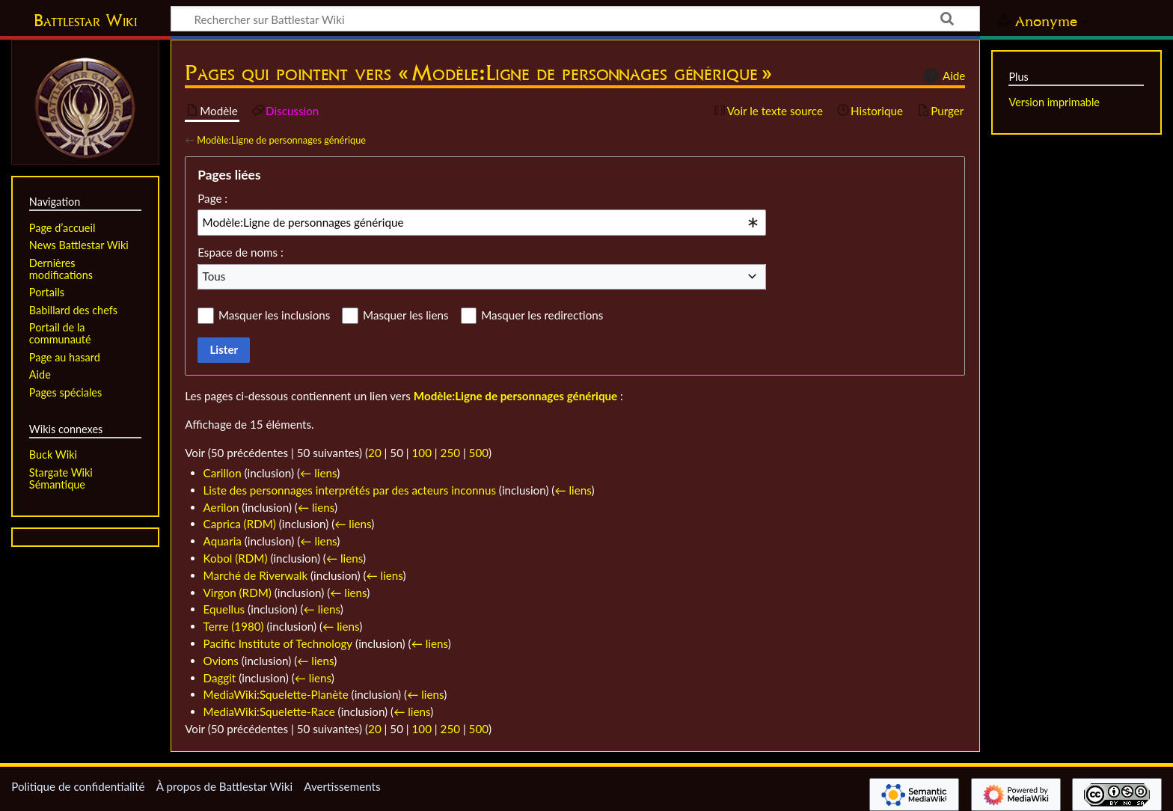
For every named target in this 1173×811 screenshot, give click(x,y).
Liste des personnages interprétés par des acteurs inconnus (349, 490)
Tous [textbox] (214, 276)
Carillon (222, 473)
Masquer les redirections (542, 315)
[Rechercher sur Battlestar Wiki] (575, 19)
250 (450, 452)
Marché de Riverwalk (255, 575)
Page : (212, 198)
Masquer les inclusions (274, 315)
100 (422, 452)
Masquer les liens (405, 315)
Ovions (221, 660)
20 (375, 452)
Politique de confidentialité (77, 786)
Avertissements (342, 786)
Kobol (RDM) (235, 558)
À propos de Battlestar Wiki (224, 786)
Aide (942, 75)
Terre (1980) (233, 626)
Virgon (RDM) (237, 592)
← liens (318, 473)
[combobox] (481, 222)
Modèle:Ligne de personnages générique (281, 140)
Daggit (219, 678)
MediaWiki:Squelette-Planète (276, 694)
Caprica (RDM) (239, 523)
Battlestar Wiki (85, 20)
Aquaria (222, 541)
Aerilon (221, 507)
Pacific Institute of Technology (278, 643)
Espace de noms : (240, 252)
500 (479, 452)
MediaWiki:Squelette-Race (269, 711)
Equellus (224, 609)
